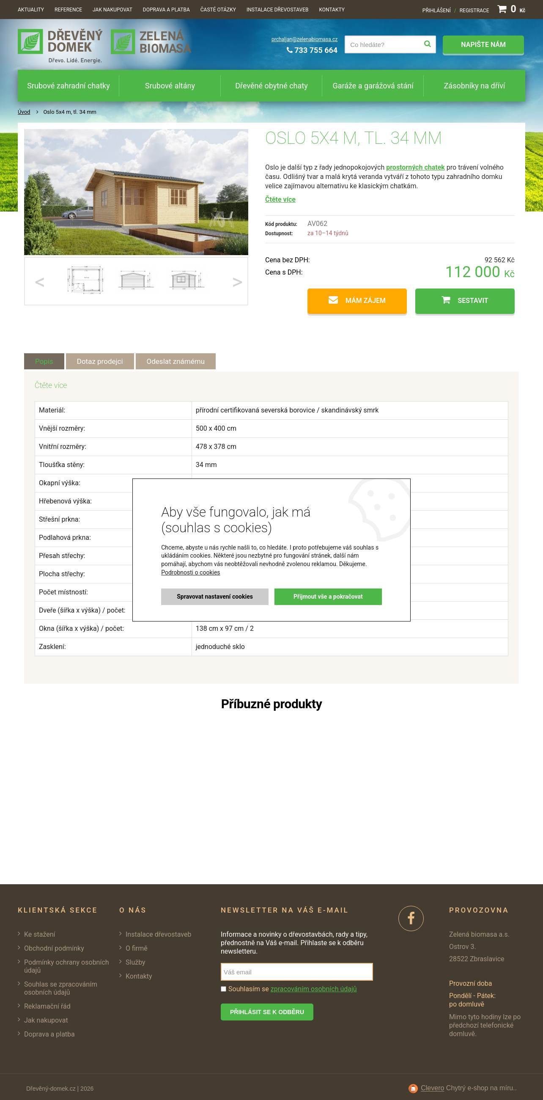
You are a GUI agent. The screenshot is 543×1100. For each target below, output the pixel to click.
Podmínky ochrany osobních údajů (66, 966)
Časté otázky (218, 10)
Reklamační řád (47, 1006)
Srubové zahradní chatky (68, 85)
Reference (68, 10)
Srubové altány (170, 85)
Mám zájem (366, 301)
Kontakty (332, 10)
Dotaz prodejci (100, 361)
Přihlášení (436, 11)
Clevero (432, 1088)
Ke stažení (39, 934)
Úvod (24, 112)
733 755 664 (312, 50)
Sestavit (473, 301)
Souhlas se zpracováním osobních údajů (60, 988)
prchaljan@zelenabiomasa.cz (304, 39)
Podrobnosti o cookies (190, 572)
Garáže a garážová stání (372, 85)
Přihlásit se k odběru (267, 1012)
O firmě (137, 948)
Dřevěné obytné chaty (271, 85)
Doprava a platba (166, 10)
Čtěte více (280, 199)
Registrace (474, 11)
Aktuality (31, 10)
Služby (135, 962)
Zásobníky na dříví (474, 85)
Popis (44, 361)
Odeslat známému (176, 361)
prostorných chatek (415, 167)
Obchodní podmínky (54, 948)
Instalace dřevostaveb (277, 10)
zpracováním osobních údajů (314, 989)
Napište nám (483, 45)
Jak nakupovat (112, 10)
